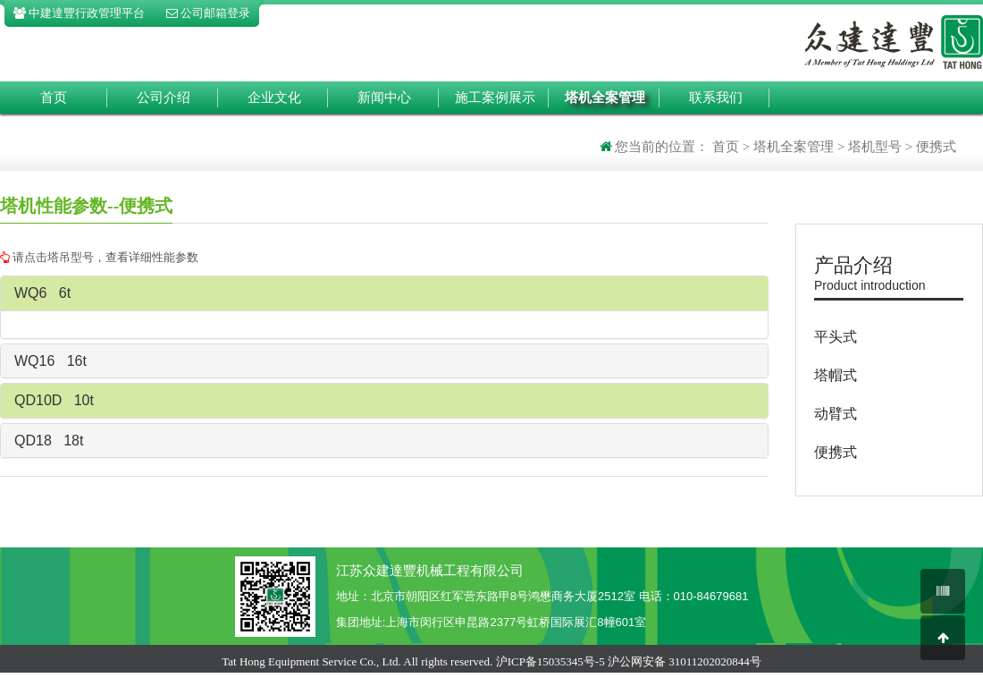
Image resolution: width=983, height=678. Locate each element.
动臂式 (835, 413)
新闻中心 (384, 97)
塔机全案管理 (605, 97)
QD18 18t (48, 440)
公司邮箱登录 (208, 13)
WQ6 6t (42, 293)
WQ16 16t (50, 361)
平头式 (835, 336)
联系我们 (716, 97)
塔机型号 (875, 147)
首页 (53, 97)
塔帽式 (835, 375)
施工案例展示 (495, 97)
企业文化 (274, 97)
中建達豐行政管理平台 (79, 13)
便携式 (835, 452)
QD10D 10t (54, 400)
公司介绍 (163, 97)
